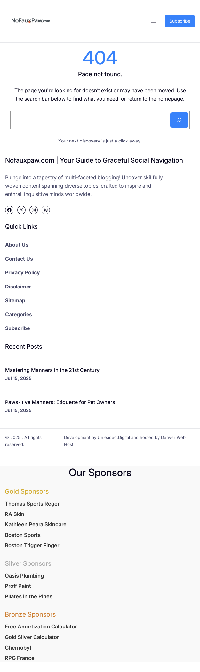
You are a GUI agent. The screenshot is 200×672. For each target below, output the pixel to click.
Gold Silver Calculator (32, 637)
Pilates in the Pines (28, 596)
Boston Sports (23, 535)
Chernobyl (18, 647)
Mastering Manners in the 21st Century (52, 370)
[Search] (179, 120)
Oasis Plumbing (24, 575)
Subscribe (179, 21)
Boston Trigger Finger (32, 545)
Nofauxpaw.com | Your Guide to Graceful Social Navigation (94, 160)
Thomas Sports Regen (33, 503)
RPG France (20, 658)
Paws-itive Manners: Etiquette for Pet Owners (60, 402)
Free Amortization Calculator (41, 626)
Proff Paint (18, 586)
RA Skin (14, 514)
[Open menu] (153, 21)
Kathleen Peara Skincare (36, 524)
